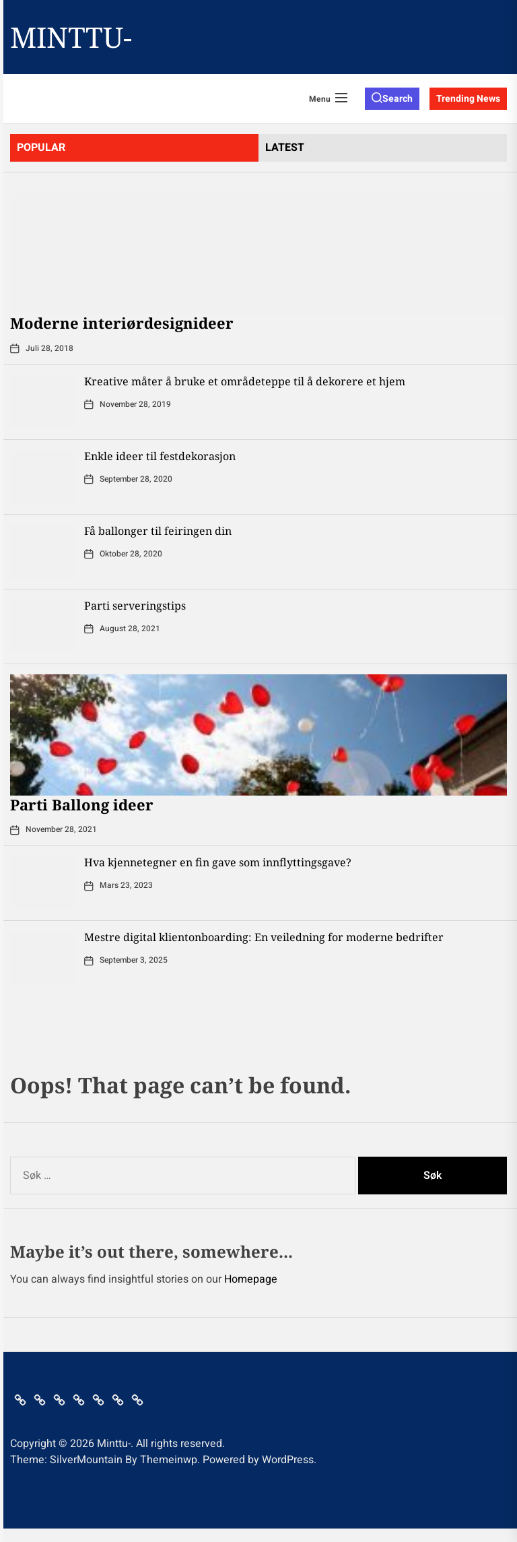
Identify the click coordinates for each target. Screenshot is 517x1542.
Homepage (250, 1279)
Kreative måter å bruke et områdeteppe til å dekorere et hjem (244, 381)
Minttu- (71, 37)
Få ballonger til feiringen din (158, 530)
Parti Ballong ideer (81, 804)
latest (284, 147)
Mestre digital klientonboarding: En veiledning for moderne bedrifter (264, 937)
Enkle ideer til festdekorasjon (160, 456)
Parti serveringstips (135, 605)
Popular (41, 147)
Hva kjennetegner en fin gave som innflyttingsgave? (217, 862)
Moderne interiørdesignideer (122, 323)
